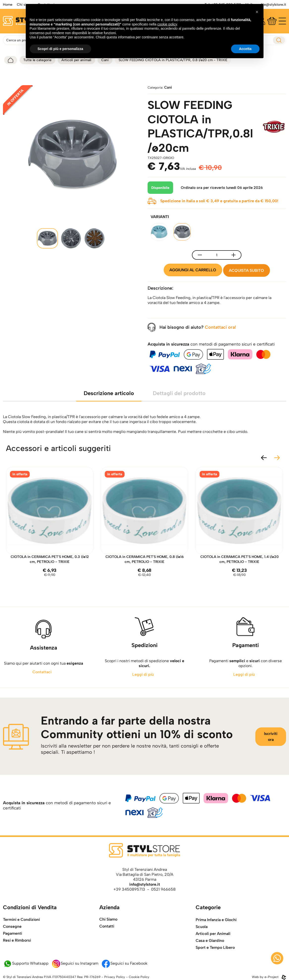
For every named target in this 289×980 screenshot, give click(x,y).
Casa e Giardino (210, 958)
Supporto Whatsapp (26, 963)
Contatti (106, 932)
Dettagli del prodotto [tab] (179, 402)
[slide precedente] (264, 453)
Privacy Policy (114, 977)
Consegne (12, 940)
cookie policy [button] (167, 24)
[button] (257, 12)
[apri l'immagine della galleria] (72, 154)
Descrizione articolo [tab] (109, 402)
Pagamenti (12, 947)
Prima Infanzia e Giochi (216, 937)
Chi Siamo (108, 926)
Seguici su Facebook (124, 963)
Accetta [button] (245, 49)
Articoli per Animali (213, 951)
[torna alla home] (10, 60)
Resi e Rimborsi (17, 954)
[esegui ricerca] (279, 40)
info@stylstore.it (144, 884)
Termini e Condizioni (21, 933)
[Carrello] (272, 21)
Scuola (202, 944)
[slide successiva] (277, 453)
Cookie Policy (139, 977)
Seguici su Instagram (75, 963)
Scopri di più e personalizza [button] (60, 49)
